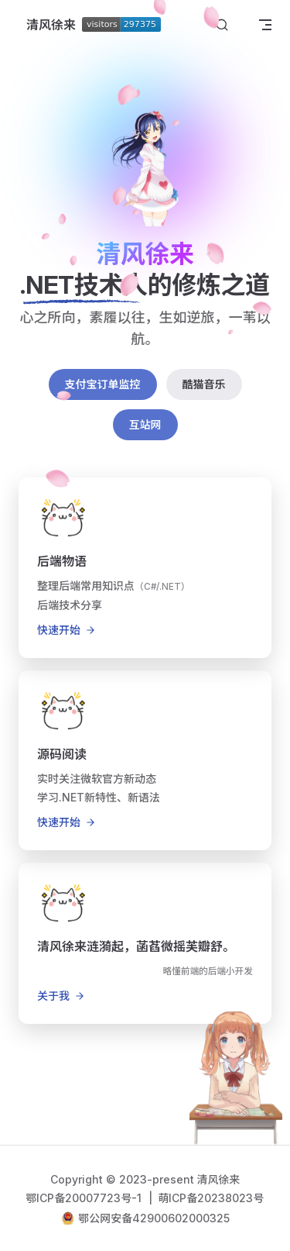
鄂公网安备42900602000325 (154, 1218)
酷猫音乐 (204, 384)
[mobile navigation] (265, 25)
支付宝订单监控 (103, 384)
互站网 (145, 424)
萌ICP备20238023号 (211, 1197)
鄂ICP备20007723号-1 (85, 1197)
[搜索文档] (222, 25)
